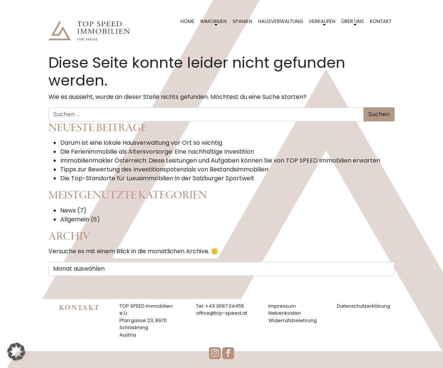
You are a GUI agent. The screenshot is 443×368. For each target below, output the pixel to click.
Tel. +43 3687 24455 (220, 306)
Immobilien (213, 21)
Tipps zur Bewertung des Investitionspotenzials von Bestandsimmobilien (164, 169)
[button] (16, 351)
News (68, 210)
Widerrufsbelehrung (292, 320)
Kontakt (381, 21)
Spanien (242, 21)
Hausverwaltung (280, 21)
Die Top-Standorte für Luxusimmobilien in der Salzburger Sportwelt (157, 178)
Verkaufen (322, 21)
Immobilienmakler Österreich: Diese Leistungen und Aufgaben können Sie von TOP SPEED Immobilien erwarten (220, 160)
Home (187, 21)
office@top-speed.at (221, 313)
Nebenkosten (284, 313)
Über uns (352, 21)
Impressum (282, 306)
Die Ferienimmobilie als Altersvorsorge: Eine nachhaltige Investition (157, 151)
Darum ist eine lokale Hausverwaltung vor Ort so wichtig (141, 142)
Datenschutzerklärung (363, 306)
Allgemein (74, 219)
